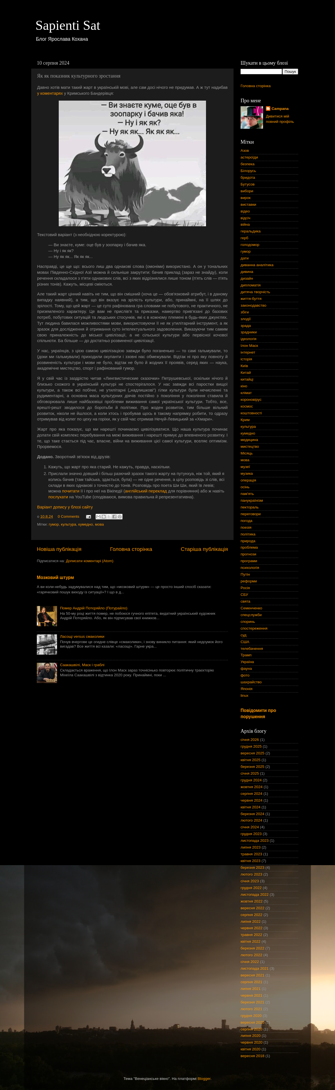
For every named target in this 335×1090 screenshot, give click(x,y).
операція (248, 480)
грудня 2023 (251, 834)
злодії (246, 319)
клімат (246, 393)
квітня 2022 (251, 941)
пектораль (250, 507)
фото (245, 675)
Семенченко (251, 608)
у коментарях (50, 93)
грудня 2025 (251, 746)
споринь (248, 621)
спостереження (254, 628)
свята (245, 601)
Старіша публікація (204, 549)
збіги (245, 312)
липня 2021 (251, 989)
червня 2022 (251, 928)
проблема (249, 547)
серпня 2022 (251, 915)
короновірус (251, 399)
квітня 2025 (251, 760)
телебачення (252, 648)
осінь (245, 487)
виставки (248, 204)
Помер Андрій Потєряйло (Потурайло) (93, 608)
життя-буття (251, 299)
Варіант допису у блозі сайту (65, 507)
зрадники (249, 332)
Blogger (204, 1079)
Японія (246, 689)
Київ (244, 366)
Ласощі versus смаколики (82, 636)
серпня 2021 (251, 982)
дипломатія (251, 285)
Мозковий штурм (55, 577)
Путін (245, 574)
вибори (247, 191)
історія (246, 359)
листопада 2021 (255, 968)
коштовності (251, 413)
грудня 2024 (251, 780)
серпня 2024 (251, 794)
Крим (245, 420)
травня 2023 (251, 854)
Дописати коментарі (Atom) (89, 561)
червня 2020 (251, 1042)
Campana (280, 109)
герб (244, 238)
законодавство (253, 305)
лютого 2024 (251, 820)
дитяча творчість (255, 292)
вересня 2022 (252, 908)
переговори (251, 514)
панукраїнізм (252, 500)
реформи (249, 581)
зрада (246, 326)
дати (245, 258)
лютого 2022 (251, 955)
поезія (246, 527)
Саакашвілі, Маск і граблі (82, 665)
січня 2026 (250, 740)
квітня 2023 (251, 861)
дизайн (247, 278)
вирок (246, 198)
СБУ (244, 595)
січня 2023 (250, 881)
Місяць (247, 453)
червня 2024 (251, 800)
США (245, 642)
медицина (249, 440)
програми (249, 561)
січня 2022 (250, 962)
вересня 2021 (252, 975)
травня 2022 (251, 935)
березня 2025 (252, 767)
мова (99, 524)
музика (247, 473)
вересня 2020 (252, 1022)
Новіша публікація (59, 549)
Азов (245, 150)
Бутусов (248, 184)
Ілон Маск (249, 345)
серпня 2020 (251, 1029)
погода (246, 521)
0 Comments (69, 516)
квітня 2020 (251, 1049)
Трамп (246, 655)
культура (68, 524)
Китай (246, 372)
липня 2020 (251, 1036)
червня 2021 (251, 995)
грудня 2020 (251, 1016)
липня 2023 (251, 847)
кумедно (85, 524)
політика (248, 534)
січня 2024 (250, 827)
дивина (247, 272)
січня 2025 (250, 773)
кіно (244, 386)
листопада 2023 (255, 840)
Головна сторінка (131, 549)
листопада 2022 (255, 894)
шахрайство (251, 682)
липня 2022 (251, 921)
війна (245, 224)
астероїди (249, 157)
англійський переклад (146, 491)
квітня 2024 (251, 807)
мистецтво (250, 446)
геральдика (251, 231)
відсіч (245, 218)
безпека (248, 164)
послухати (58, 497)
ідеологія (248, 339)
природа (248, 541)
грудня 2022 (251, 888)
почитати (71, 491)
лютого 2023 (251, 874)
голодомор (250, 245)
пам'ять (247, 494)
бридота (248, 177)
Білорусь (248, 171)
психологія (250, 568)
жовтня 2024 (251, 787)
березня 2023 (252, 867)
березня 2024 (252, 814)
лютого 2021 (251, 1009)
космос (247, 406)
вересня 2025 (252, 753)
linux (244, 695)
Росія (245, 588)
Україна (247, 662)
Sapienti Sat (67, 25)
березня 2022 (252, 948)
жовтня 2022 (251, 901)
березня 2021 (252, 1002)
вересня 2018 (252, 1056)
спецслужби (251, 615)
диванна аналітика (257, 265)
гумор (54, 524)
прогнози (248, 554)
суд (243, 635)
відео (245, 211)
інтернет (248, 352)
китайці (247, 379)
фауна (246, 668)
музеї (245, 467)
